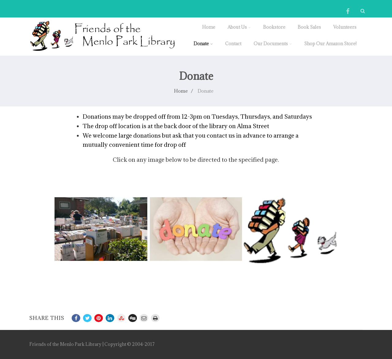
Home (208, 27)
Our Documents (273, 43)
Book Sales (309, 27)
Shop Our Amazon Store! (330, 43)
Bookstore (274, 27)
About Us (239, 27)
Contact (233, 43)
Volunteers (344, 27)
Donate (203, 43)
